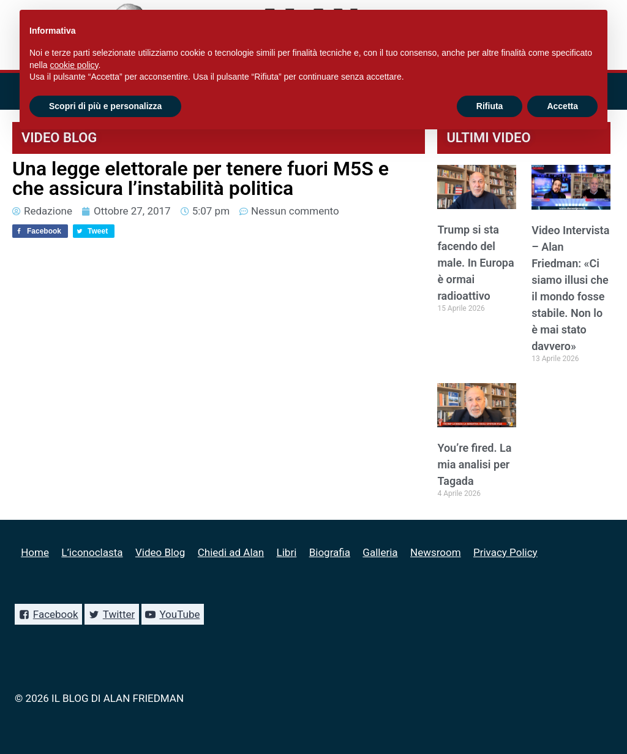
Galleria (379, 552)
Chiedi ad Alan (231, 552)
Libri (287, 552)
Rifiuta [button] (489, 106)
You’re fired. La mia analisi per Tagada (474, 464)
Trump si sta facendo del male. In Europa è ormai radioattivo (475, 262)
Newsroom (435, 552)
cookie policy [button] (74, 65)
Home (35, 552)
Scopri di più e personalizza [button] (105, 106)
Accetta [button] (562, 106)
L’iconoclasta (91, 552)
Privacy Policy (505, 552)
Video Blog (160, 552)
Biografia (329, 552)
